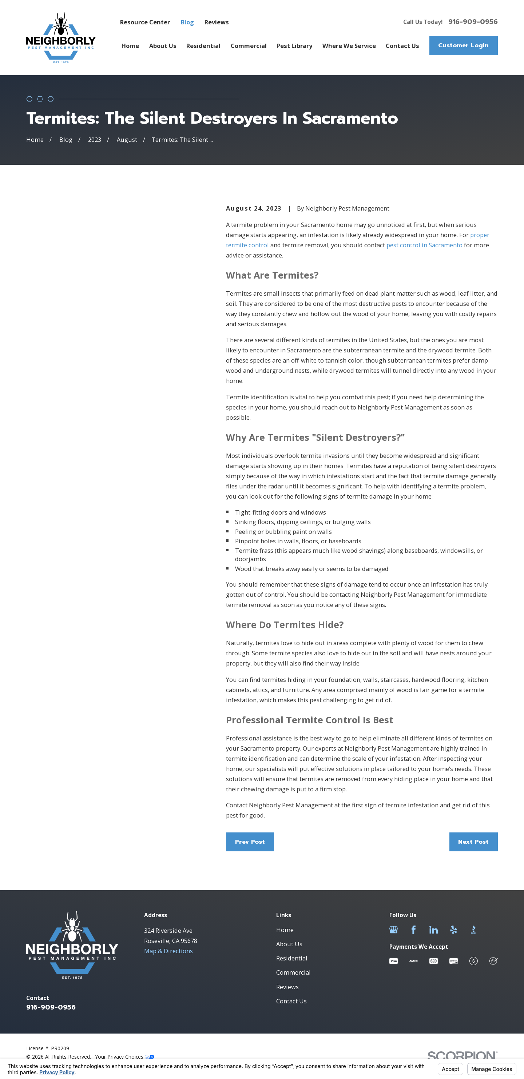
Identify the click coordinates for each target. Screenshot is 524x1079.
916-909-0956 (473, 22)
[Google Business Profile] (393, 930)
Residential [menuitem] (203, 45)
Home (285, 930)
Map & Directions (168, 951)
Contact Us (291, 1001)
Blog (187, 22)
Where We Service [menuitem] (349, 45)
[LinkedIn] (433, 930)
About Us (289, 944)
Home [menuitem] (130, 45)
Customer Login (463, 45)
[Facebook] (413, 930)
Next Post (473, 841)
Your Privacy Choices (124, 1056)
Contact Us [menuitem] (402, 45)
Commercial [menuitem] (249, 45)
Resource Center (145, 22)
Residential (291, 958)
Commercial (293, 972)
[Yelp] (453, 930)
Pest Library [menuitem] (294, 45)
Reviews (217, 22)
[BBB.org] (473, 930)
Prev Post (250, 841)
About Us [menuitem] (162, 45)
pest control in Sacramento (424, 245)
